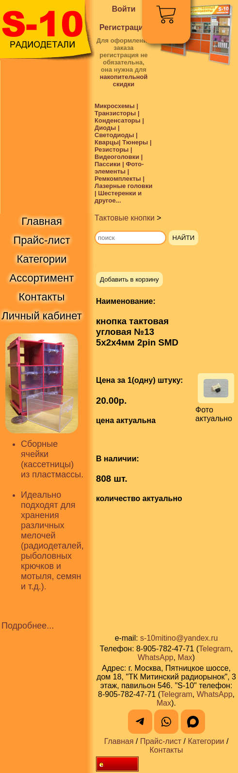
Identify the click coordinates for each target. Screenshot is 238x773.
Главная (119, 741)
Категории (206, 741)
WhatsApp (156, 657)
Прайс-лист (160, 741)
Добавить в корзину (129, 279)
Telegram (215, 649)
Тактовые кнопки (125, 218)
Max (185, 657)
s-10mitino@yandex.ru (179, 638)
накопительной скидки (124, 80)
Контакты (166, 750)
